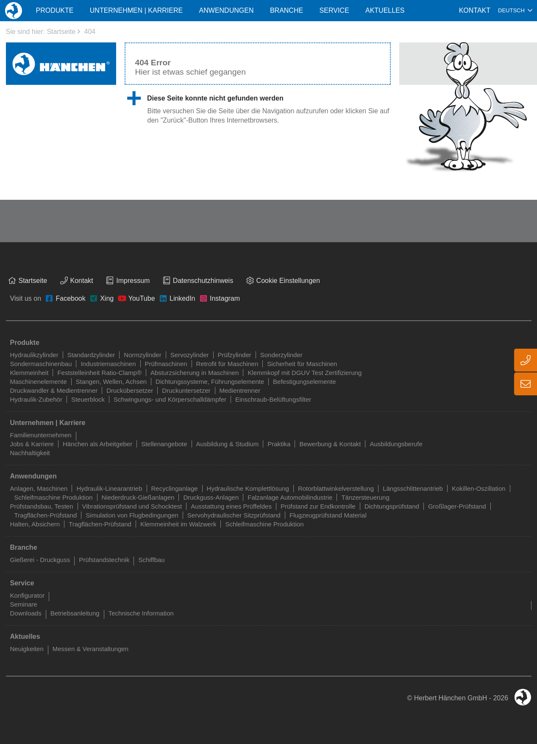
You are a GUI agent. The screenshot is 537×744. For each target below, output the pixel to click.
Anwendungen (226, 10)
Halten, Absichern (35, 524)
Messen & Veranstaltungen (90, 648)
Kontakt (474, 10)
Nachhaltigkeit (30, 452)
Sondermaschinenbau (41, 363)
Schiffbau (151, 559)
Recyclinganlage (174, 488)
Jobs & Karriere (32, 444)
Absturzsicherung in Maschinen (194, 372)
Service (334, 10)
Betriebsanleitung (75, 613)
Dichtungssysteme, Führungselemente (210, 381)
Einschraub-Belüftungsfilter (273, 399)
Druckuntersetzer (186, 390)
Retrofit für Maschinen (227, 363)
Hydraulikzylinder (34, 354)
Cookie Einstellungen (288, 280)
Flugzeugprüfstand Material (328, 515)
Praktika (278, 444)
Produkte (54, 10)
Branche (286, 10)
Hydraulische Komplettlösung (248, 488)
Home (13, 10)
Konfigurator (27, 595)
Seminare (23, 604)
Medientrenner (240, 390)
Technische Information (141, 613)
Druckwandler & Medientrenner (54, 390)
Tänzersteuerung (365, 497)
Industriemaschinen (108, 363)
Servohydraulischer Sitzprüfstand (234, 515)
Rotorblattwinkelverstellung (336, 488)
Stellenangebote (164, 444)
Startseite (61, 31)
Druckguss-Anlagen (211, 497)
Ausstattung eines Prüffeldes (231, 506)
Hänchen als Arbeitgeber (97, 444)
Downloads (26, 613)
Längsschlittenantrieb (413, 488)
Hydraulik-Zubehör (36, 399)
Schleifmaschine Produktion (53, 497)
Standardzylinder (91, 354)
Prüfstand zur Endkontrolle (318, 506)
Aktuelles (384, 10)
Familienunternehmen (41, 435)
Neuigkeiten (27, 648)
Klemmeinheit (29, 372)
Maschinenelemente (38, 381)
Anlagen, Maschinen (39, 488)
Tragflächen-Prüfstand (45, 515)
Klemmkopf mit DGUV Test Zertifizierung (305, 372)
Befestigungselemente (304, 381)
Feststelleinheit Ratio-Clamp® (99, 372)
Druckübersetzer (129, 390)
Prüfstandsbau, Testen (41, 506)
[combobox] (515, 10)
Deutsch (511, 10)
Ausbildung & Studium (227, 444)
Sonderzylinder (281, 354)
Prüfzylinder (234, 354)
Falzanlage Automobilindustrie (290, 497)
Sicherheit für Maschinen (302, 363)
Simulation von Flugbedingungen (132, 515)
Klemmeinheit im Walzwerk (178, 524)
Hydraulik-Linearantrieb (109, 488)
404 (89, 31)
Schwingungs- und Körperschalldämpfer (170, 399)
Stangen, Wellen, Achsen (111, 381)
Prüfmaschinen (166, 363)
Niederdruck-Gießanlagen (138, 497)
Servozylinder (189, 354)
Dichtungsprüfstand (391, 506)
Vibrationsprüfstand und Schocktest (132, 506)
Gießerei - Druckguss (40, 559)
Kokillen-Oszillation (479, 488)
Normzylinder (142, 354)
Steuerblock (88, 399)
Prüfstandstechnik (104, 559)
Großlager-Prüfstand (457, 506)
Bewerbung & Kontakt (330, 444)
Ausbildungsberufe (396, 444)
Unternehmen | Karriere (136, 10)
